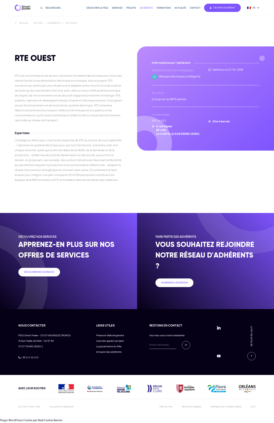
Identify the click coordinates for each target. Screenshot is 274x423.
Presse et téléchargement (110, 335)
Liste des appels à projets (110, 341)
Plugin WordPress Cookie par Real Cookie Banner (31, 420)
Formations (164, 8)
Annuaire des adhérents (109, 352)
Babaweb (68, 407)
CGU (253, 407)
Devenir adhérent (222, 7)
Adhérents (146, 8)
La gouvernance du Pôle (108, 346)
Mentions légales (191, 407)
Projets (131, 8)
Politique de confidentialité (226, 407)
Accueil (38, 23)
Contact (195, 8)
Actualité (180, 8)
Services (117, 8)
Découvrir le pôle (97, 8)
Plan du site (166, 407)
